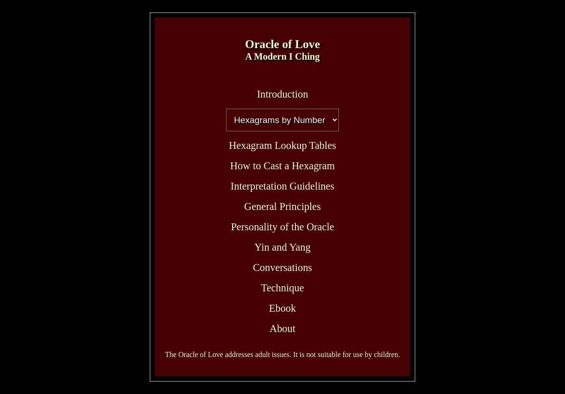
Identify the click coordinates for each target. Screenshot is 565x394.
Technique (282, 288)
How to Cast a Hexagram (282, 166)
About (282, 328)
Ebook (282, 308)
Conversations (282, 267)
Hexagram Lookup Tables (282, 145)
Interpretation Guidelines (282, 186)
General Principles (282, 206)
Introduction (282, 94)
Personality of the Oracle (282, 227)
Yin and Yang (282, 247)
